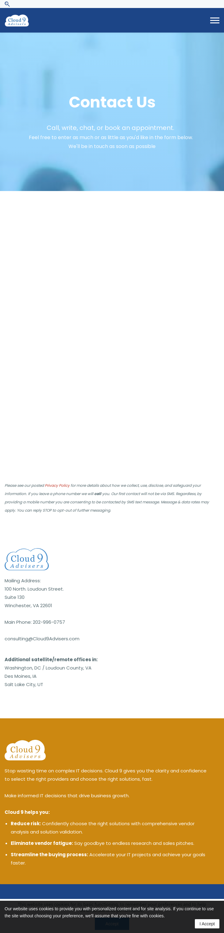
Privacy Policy (57, 485)
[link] (27, 552)
